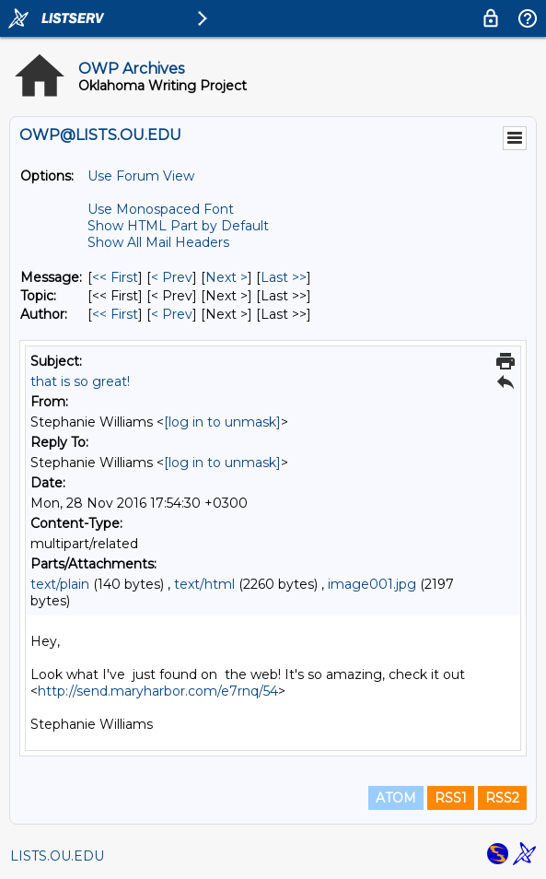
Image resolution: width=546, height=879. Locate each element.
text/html (204, 584)
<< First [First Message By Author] (115, 314)
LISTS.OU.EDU (57, 856)
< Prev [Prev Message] (171, 277)
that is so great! (80, 381)
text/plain (59, 584)
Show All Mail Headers (158, 242)
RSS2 (502, 798)
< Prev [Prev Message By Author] (171, 314)
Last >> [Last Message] (284, 277)
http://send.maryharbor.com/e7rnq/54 (158, 691)
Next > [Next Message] (226, 277)
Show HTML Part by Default (178, 225)
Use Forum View (140, 176)
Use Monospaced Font (160, 209)
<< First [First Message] (115, 277)
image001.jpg (372, 584)
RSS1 (451, 798)
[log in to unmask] (222, 422)
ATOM (396, 798)
